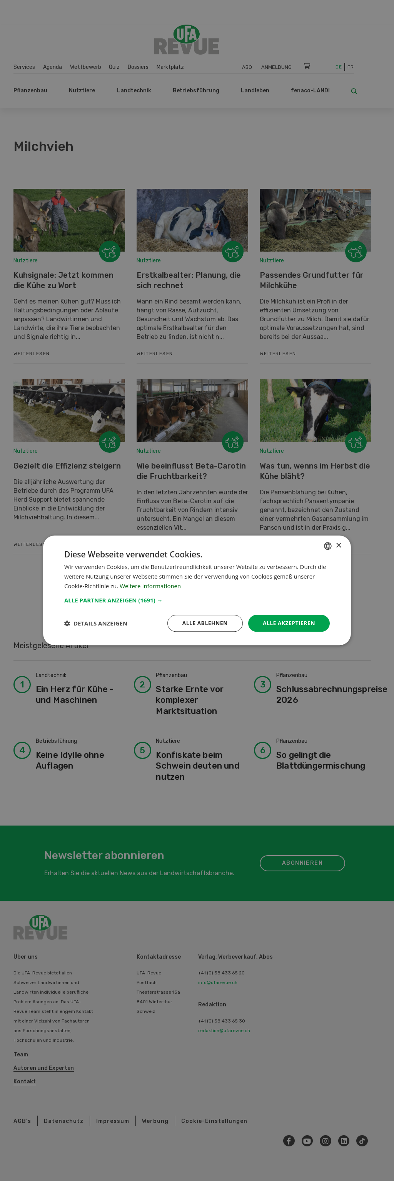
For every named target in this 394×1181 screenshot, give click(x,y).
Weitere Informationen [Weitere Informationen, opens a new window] (150, 586)
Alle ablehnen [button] (205, 623)
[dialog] (197, 590)
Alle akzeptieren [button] (289, 623)
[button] (197, 600)
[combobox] (328, 546)
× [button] (338, 546)
